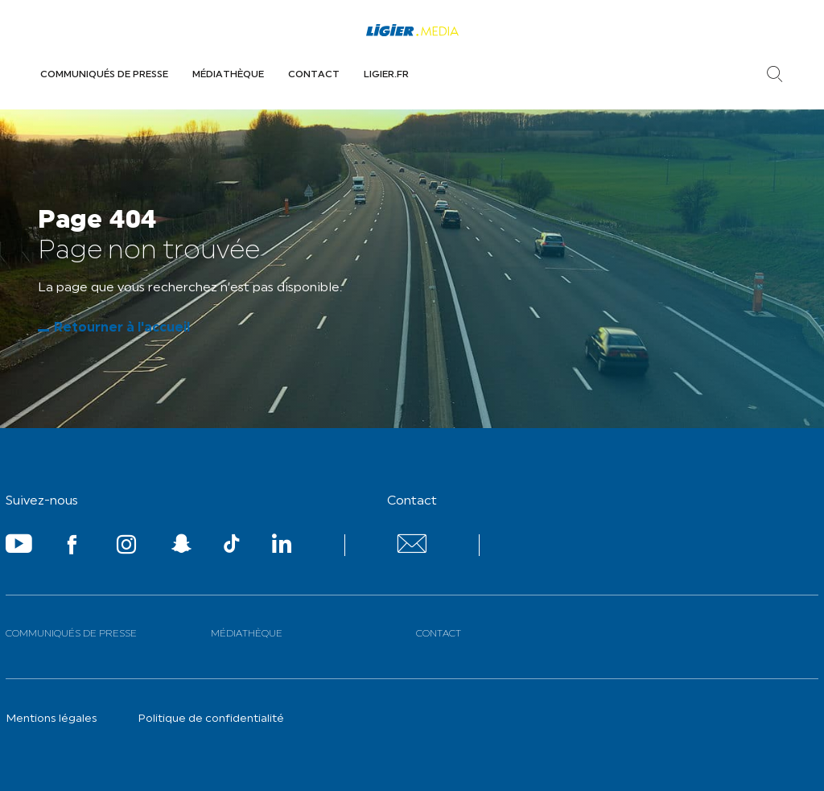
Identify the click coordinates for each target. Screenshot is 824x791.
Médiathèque (228, 75)
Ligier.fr (386, 75)
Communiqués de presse (104, 75)
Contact (314, 75)
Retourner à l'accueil (122, 328)
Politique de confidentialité (211, 719)
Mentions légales (51, 719)
